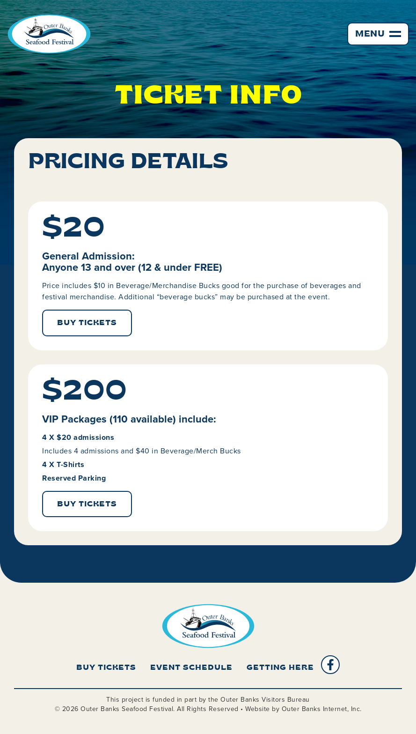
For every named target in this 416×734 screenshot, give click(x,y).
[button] (378, 33)
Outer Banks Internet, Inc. (322, 709)
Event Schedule (191, 668)
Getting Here (280, 668)
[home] (49, 34)
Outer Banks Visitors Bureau (265, 699)
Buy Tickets (106, 668)
